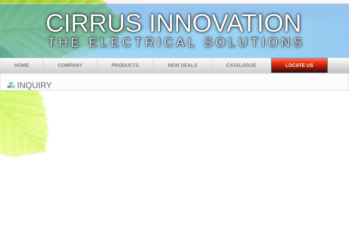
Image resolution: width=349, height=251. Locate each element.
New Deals (182, 65)
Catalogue (241, 65)
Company (70, 65)
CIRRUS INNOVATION (174, 23)
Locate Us (299, 65)
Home (21, 65)
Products (125, 65)
